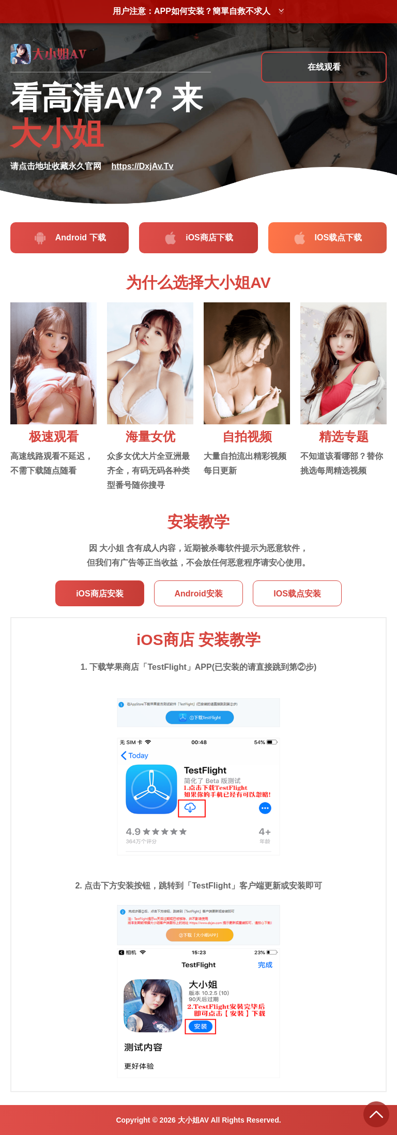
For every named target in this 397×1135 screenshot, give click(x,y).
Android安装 (198, 593)
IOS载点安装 (295, 593)
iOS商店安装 (102, 593)
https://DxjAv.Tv (142, 166)
